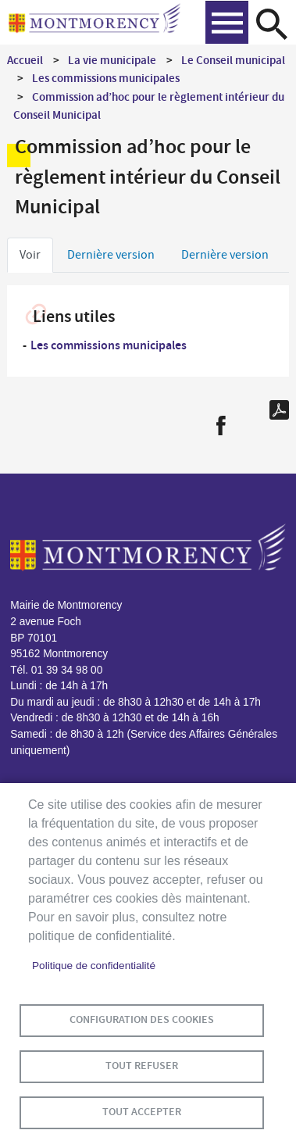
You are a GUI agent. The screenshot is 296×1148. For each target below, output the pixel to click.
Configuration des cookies (142, 1019)
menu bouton (226, 22)
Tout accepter (141, 1111)
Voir (30, 255)
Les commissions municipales (106, 78)
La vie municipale (112, 60)
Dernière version (111, 255)
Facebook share (220, 425)
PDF (279, 410)
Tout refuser (141, 1065)
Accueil (25, 60)
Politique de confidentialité (93, 965)
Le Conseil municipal (233, 60)
